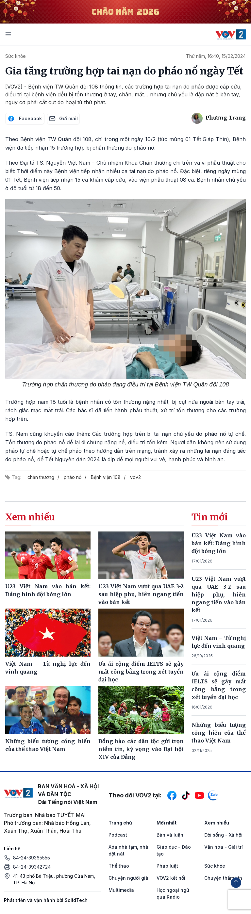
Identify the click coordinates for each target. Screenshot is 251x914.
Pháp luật (167, 866)
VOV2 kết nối (171, 878)
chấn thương (40, 477)
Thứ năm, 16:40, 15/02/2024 (216, 56)
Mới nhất (166, 822)
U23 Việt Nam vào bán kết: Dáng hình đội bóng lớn (219, 543)
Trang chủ (120, 822)
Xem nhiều (216, 822)
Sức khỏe (15, 56)
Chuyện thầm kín (223, 878)
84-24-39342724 (32, 867)
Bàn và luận (170, 835)
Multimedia (121, 890)
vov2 (135, 477)
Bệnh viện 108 (106, 477)
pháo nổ (72, 477)
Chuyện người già (128, 878)
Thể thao (119, 866)
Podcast (118, 835)
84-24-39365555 (31, 857)
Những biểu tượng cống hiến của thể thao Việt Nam (219, 733)
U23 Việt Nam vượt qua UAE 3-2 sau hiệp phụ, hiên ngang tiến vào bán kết (219, 594)
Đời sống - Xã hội (223, 835)
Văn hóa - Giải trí (223, 847)
